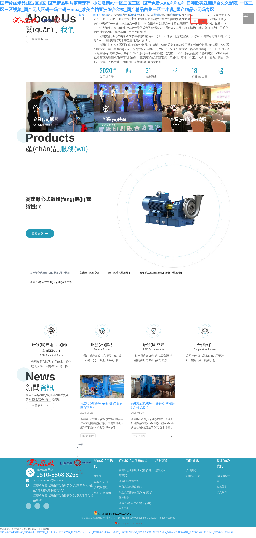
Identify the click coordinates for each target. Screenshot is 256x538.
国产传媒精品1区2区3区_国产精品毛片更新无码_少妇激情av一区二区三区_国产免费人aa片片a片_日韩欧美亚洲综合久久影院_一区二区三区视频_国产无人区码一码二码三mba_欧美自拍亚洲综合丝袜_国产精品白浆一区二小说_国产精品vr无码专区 (116, 536)
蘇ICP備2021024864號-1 (128, 528)
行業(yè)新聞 (86, 436)
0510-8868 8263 (57, 478)
